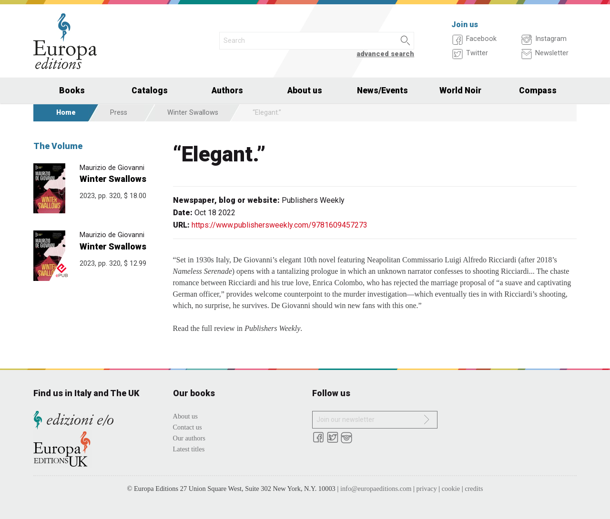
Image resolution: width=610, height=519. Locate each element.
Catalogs (150, 90)
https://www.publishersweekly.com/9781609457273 (279, 225)
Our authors (189, 438)
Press (118, 113)
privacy (427, 488)
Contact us (187, 427)
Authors (227, 90)
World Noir (460, 90)
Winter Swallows (192, 113)
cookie (451, 488)
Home (66, 113)
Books (72, 90)
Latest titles (189, 449)
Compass (538, 90)
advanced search (385, 54)
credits (474, 488)
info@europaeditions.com (376, 488)
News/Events (382, 90)
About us (304, 90)
